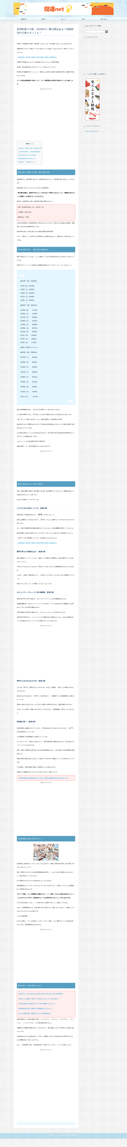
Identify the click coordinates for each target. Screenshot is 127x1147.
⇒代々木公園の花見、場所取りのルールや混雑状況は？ (34, 1013)
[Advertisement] (46, 102)
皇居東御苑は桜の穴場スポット (27, 158)
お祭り (84, 19)
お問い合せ (103, 19)
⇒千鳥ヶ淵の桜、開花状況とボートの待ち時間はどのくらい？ (36, 1003)
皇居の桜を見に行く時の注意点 (27, 155)
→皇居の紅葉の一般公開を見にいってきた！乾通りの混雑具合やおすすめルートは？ (43, 778)
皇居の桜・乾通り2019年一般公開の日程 (30, 148)
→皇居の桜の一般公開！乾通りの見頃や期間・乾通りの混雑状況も (37, 57)
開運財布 (23, 19)
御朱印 (44, 19)
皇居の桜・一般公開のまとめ (26, 162)
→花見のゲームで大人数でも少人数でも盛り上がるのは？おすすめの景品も (40, 993)
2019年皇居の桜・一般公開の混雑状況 (29, 151)
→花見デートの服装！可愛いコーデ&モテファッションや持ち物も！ (38, 998)
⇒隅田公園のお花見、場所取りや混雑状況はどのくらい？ (35, 1008)
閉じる (31, 143)
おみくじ (63, 19)
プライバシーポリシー (92, 131)
